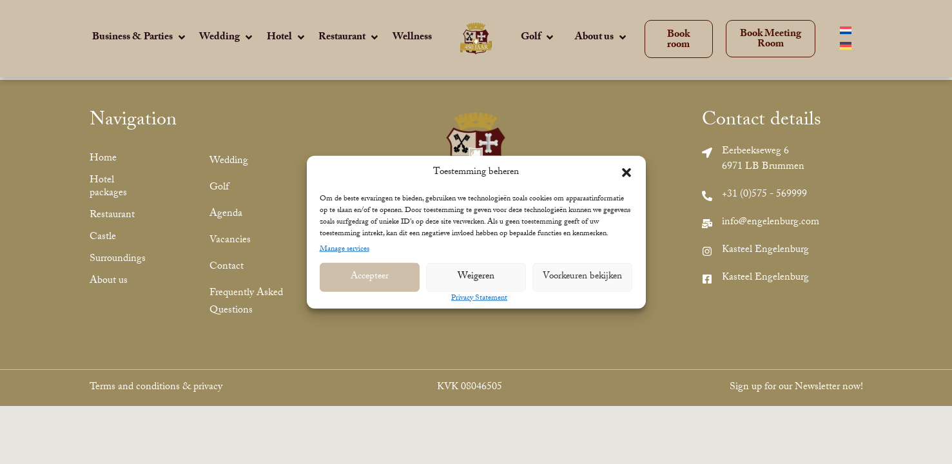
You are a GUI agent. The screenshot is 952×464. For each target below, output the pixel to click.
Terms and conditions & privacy (156, 387)
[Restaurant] (349, 39)
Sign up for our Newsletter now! (796, 387)
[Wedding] (227, 39)
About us (109, 281)
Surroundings (118, 259)
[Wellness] (412, 38)
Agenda (225, 214)
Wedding (228, 161)
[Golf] (538, 39)
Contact (226, 267)
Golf (219, 188)
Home (103, 159)
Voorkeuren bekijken (582, 277)
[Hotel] (286, 39)
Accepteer (370, 277)
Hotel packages (108, 187)
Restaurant (112, 215)
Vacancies (230, 240)
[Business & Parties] (140, 39)
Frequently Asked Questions (246, 302)
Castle (103, 237)
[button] (626, 172)
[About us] (602, 39)
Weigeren (476, 277)
